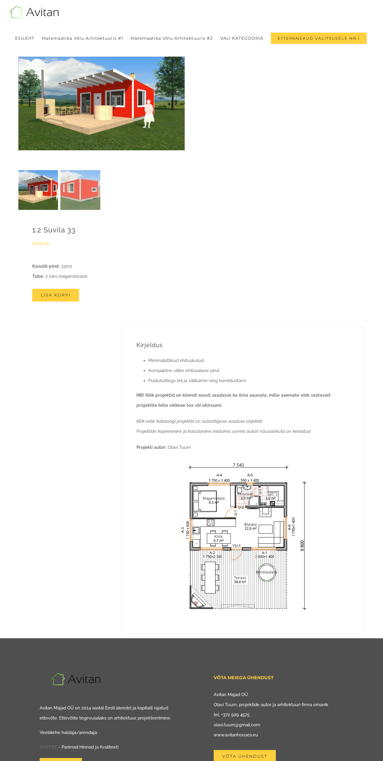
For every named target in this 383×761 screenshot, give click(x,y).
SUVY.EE (48, 747)
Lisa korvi (55, 295)
